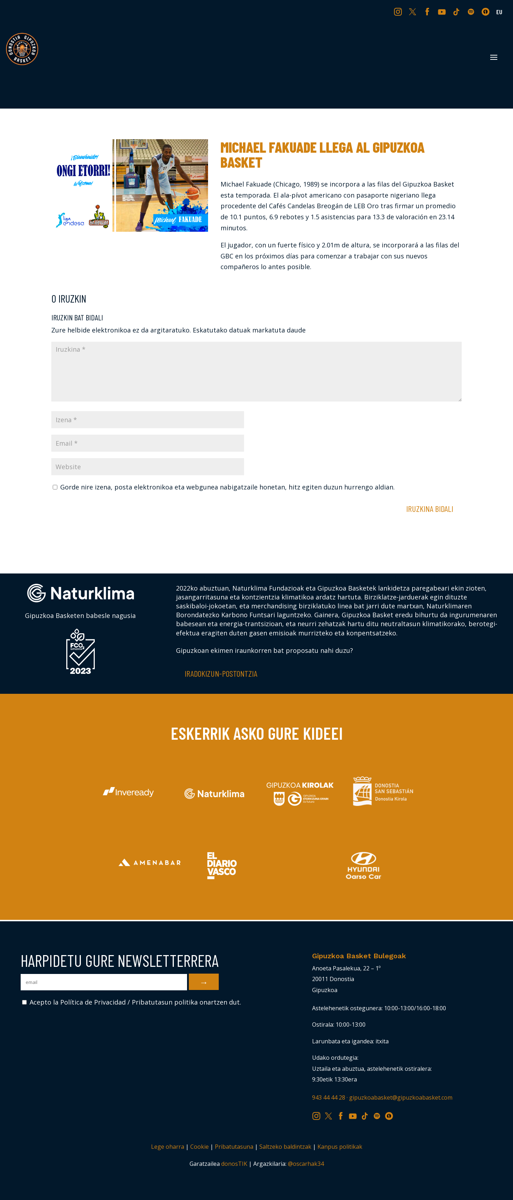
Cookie (199, 1147)
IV (487, 11)
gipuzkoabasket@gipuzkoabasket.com (400, 1097)
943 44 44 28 (328, 1097)
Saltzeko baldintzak (285, 1147)
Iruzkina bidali (429, 508)
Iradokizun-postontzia (221, 673)
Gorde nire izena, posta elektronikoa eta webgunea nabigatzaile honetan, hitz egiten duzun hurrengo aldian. (227, 487)
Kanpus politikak (339, 1147)
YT (443, 11)
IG (399, 11)
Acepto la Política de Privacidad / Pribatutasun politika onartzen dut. (131, 1002)
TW (412, 11)
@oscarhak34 (306, 1164)
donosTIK (234, 1164)
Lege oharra (167, 1147)
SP (471, 11)
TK (457, 11)
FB (428, 11)
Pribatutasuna (234, 1147)
